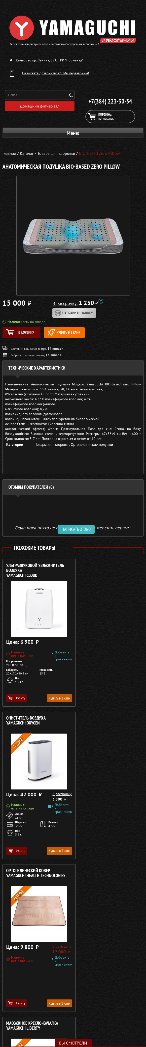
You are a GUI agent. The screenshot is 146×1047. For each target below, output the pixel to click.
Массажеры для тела (25, 985)
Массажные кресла (25, 967)
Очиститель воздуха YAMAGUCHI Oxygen (97, 569)
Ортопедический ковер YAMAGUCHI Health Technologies (35, 722)
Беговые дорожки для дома (25, 1002)
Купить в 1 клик (75, 332)
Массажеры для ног (26, 991)
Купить (16, 699)
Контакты (118, 991)
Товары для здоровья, (53, 445)
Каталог (119, 973)
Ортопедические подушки (92, 445)
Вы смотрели (73, 1043)
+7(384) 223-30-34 (110, 101)
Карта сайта (119, 996)
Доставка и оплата (119, 979)
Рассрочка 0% (119, 985)
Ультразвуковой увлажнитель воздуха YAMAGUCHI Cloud (35, 571)
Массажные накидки (25, 979)
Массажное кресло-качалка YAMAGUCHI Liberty (104, 722)
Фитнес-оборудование (25, 996)
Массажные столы (25, 973)
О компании (119, 967)
